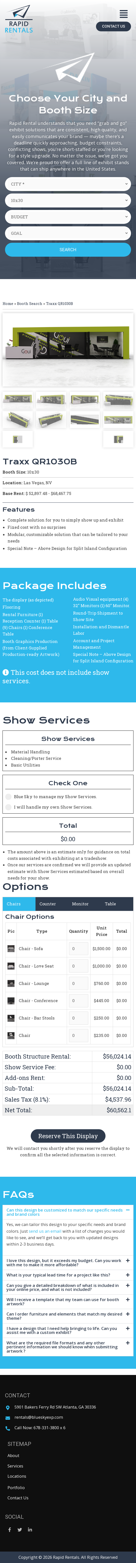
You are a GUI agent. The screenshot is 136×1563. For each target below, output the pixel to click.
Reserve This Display (68, 1136)
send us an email (45, 1231)
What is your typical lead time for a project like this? (58, 1275)
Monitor (80, 903)
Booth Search (30, 303)
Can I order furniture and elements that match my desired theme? (64, 1316)
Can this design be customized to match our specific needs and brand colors (64, 1212)
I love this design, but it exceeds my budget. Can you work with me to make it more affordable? (63, 1262)
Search (68, 249)
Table (110, 903)
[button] (124, 14)
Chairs (13, 903)
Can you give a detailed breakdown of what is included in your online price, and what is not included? (62, 1287)
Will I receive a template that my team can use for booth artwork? (62, 1301)
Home (7, 303)
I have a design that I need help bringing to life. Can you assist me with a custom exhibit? (61, 1330)
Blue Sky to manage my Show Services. (51, 796)
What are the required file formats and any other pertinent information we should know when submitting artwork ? (62, 1347)
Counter (48, 903)
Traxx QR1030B (59, 303)
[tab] (68, 1212)
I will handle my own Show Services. (48, 806)
